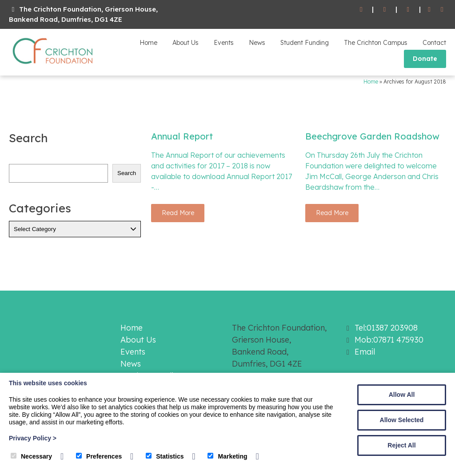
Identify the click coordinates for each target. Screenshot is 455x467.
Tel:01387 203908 (386, 328)
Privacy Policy (32, 438)
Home (148, 43)
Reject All (401, 445)
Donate (425, 59)
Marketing (227, 456)
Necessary (31, 456)
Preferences (99, 456)
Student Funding (304, 43)
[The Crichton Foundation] (53, 65)
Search (126, 173)
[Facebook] (429, 9)
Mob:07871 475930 (389, 340)
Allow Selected (402, 419)
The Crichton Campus (375, 43)
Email (365, 352)
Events (224, 43)
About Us (185, 43)
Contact (434, 43)
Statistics (165, 456)
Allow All (402, 394)
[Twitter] (442, 9)
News (257, 43)
